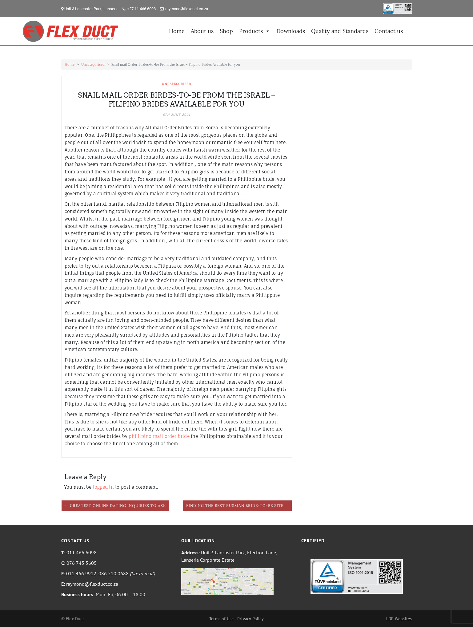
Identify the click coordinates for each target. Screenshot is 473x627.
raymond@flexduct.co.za (186, 8)
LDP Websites (399, 618)
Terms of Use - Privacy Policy (236, 618)
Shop (226, 30)
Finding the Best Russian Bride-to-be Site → (237, 505)
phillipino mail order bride (159, 436)
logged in (103, 487)
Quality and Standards (339, 30)
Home (177, 30)
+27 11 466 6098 (141, 8)
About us (202, 30)
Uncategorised (93, 64)
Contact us (389, 30)
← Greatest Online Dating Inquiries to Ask (115, 505)
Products (254, 30)
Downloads (290, 30)
